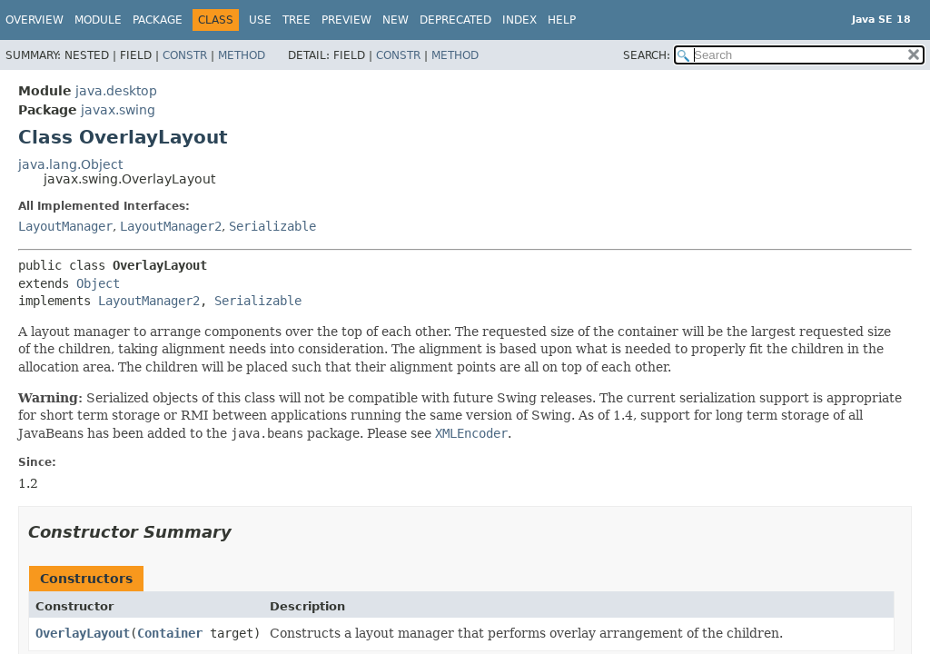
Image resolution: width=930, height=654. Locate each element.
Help (562, 20)
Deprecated (455, 20)
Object (98, 283)
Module (98, 20)
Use (260, 20)
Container (170, 633)
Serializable (272, 226)
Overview (34, 20)
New (395, 20)
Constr (185, 55)
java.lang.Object (70, 164)
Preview (346, 20)
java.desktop (116, 91)
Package (158, 20)
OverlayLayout (82, 633)
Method (241, 55)
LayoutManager (65, 226)
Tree (296, 20)
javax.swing (118, 110)
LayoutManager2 (171, 226)
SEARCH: (646, 55)
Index (519, 20)
